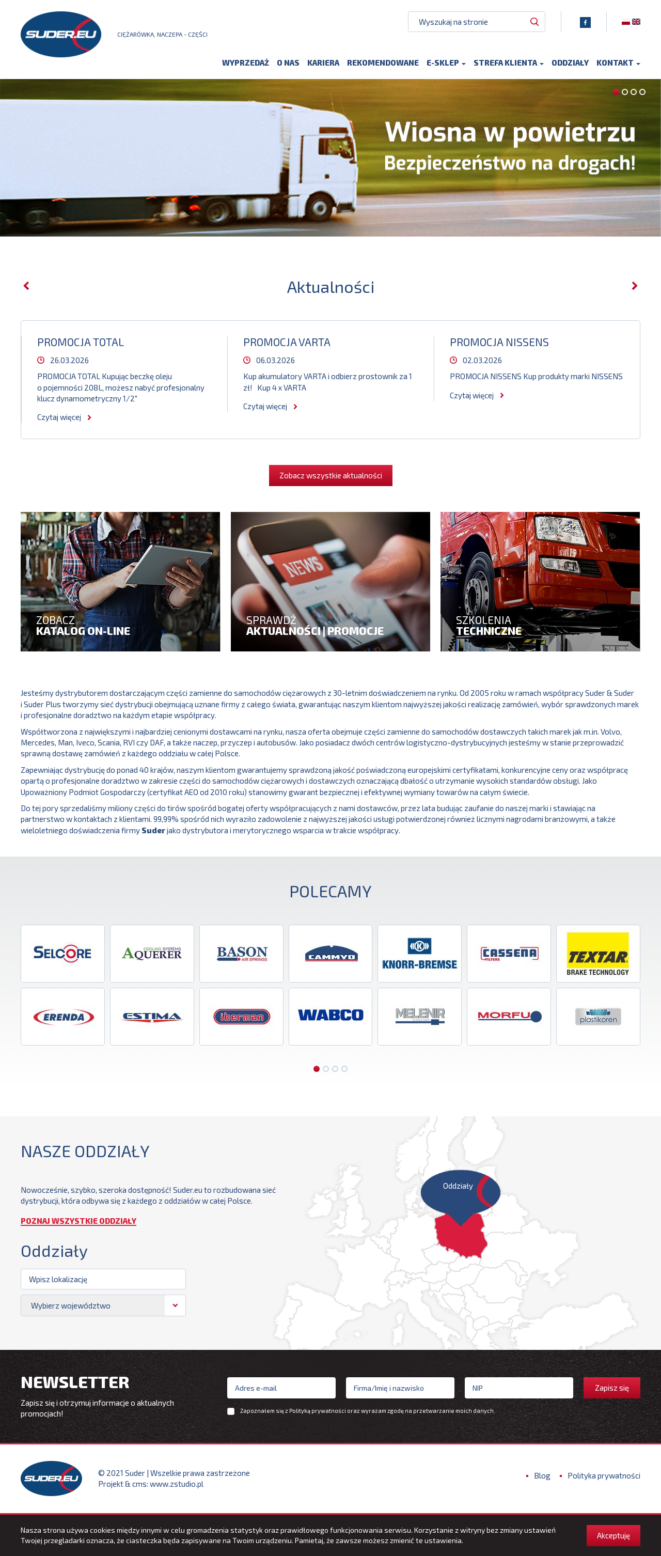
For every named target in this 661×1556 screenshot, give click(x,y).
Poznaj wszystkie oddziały (78, 1221)
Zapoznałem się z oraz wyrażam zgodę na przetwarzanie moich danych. (367, 1411)
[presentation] (26, 286)
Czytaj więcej (59, 417)
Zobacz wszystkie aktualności (330, 475)
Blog (542, 1475)
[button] (616, 92)
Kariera (323, 65)
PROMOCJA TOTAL (80, 341)
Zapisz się (612, 1387)
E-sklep (446, 65)
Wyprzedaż (245, 65)
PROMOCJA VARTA (286, 341)
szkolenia (540, 624)
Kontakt (618, 65)
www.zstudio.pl (176, 1483)
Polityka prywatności (604, 1475)
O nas (288, 65)
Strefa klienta (509, 65)
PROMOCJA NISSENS (499, 341)
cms (139, 1483)
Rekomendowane (383, 65)
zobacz (120, 624)
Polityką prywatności (317, 1410)
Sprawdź (330, 624)
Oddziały (570, 65)
